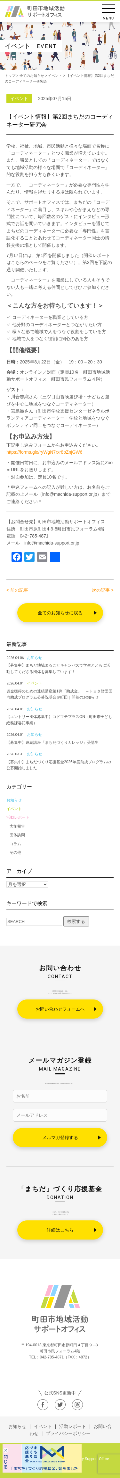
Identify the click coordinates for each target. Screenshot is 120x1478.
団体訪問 (17, 835)
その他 (15, 852)
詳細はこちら (60, 1230)
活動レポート (17, 817)
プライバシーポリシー (68, 1433)
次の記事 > (103, 590)
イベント (14, 809)
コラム (15, 844)
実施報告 (17, 826)
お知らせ (14, 800)
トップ (10, 75)
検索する (76, 921)
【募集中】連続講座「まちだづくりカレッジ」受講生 (52, 742)
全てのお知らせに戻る (60, 612)
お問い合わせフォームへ (60, 1009)
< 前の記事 (17, 590)
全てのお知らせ (32, 75)
